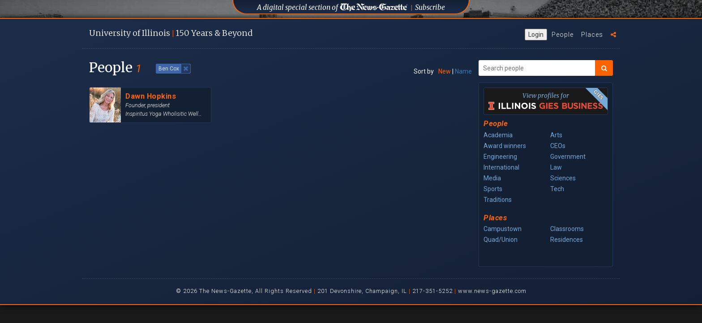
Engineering (500, 156)
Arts (556, 135)
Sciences (563, 178)
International (501, 167)
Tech (557, 188)
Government (568, 156)
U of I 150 (171, 33)
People (563, 34)
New (444, 71)
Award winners (505, 145)
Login (536, 34)
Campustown (503, 228)
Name (463, 71)
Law (556, 167)
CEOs (557, 145)
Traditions (498, 199)
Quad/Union (501, 239)
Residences (566, 239)
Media (492, 178)
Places (592, 34)
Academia (498, 135)
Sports (493, 188)
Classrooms (567, 228)
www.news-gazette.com (492, 291)
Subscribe (430, 7)
